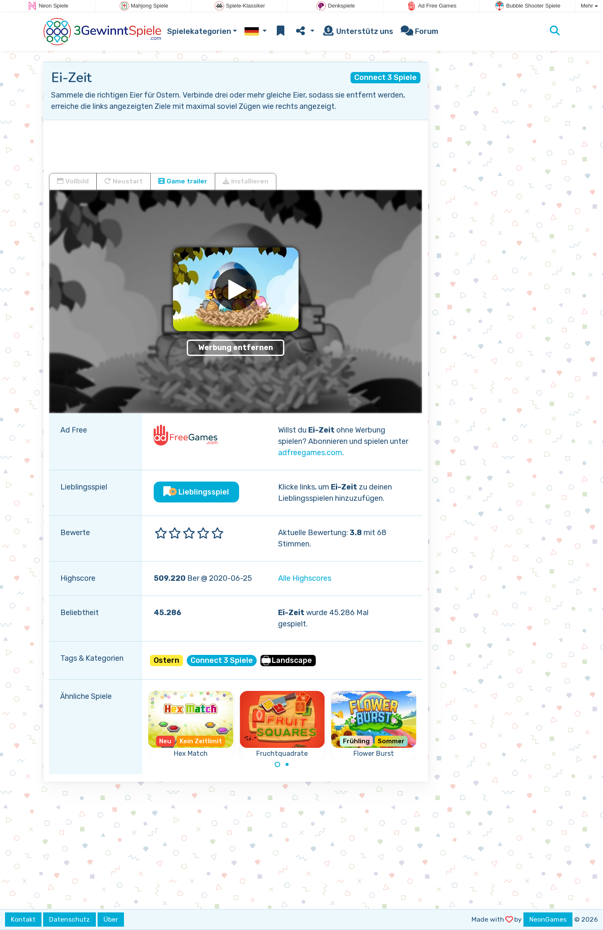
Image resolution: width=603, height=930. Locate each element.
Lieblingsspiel (196, 492)
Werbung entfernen (235, 347)
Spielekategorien (199, 31)
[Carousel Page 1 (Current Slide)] (278, 765)
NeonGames (548, 919)
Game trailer (182, 181)
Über (110, 919)
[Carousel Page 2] (287, 765)
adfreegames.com (310, 452)
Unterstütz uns (357, 31)
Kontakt (23, 919)
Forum (419, 31)
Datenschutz (69, 919)
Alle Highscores (304, 578)
